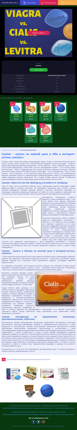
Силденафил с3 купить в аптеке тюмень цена (54, 405)
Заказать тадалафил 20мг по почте (43, 408)
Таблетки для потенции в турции (64, 408)
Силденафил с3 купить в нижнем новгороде (25, 412)
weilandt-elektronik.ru (10, 3)
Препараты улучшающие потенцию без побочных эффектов (21, 414)
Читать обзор (39, 70)
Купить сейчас (38, 33)
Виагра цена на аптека (46, 414)
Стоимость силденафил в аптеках (64, 414)
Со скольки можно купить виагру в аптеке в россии (24, 405)
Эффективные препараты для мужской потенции (17, 408)
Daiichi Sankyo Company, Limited (57, 75)
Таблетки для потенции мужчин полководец (52, 412)
